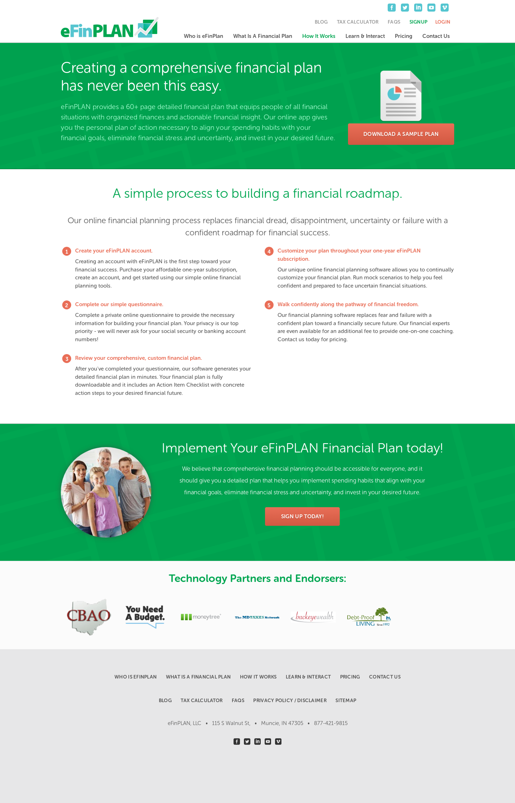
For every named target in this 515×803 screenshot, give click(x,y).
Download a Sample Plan (401, 134)
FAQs (394, 22)
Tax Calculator (358, 22)
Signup (418, 22)
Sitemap (345, 700)
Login (442, 22)
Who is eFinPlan (203, 36)
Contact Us (436, 36)
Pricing (403, 36)
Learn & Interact (365, 36)
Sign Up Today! (302, 516)
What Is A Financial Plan (262, 36)
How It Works (318, 36)
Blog (321, 22)
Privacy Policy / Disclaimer (289, 700)
